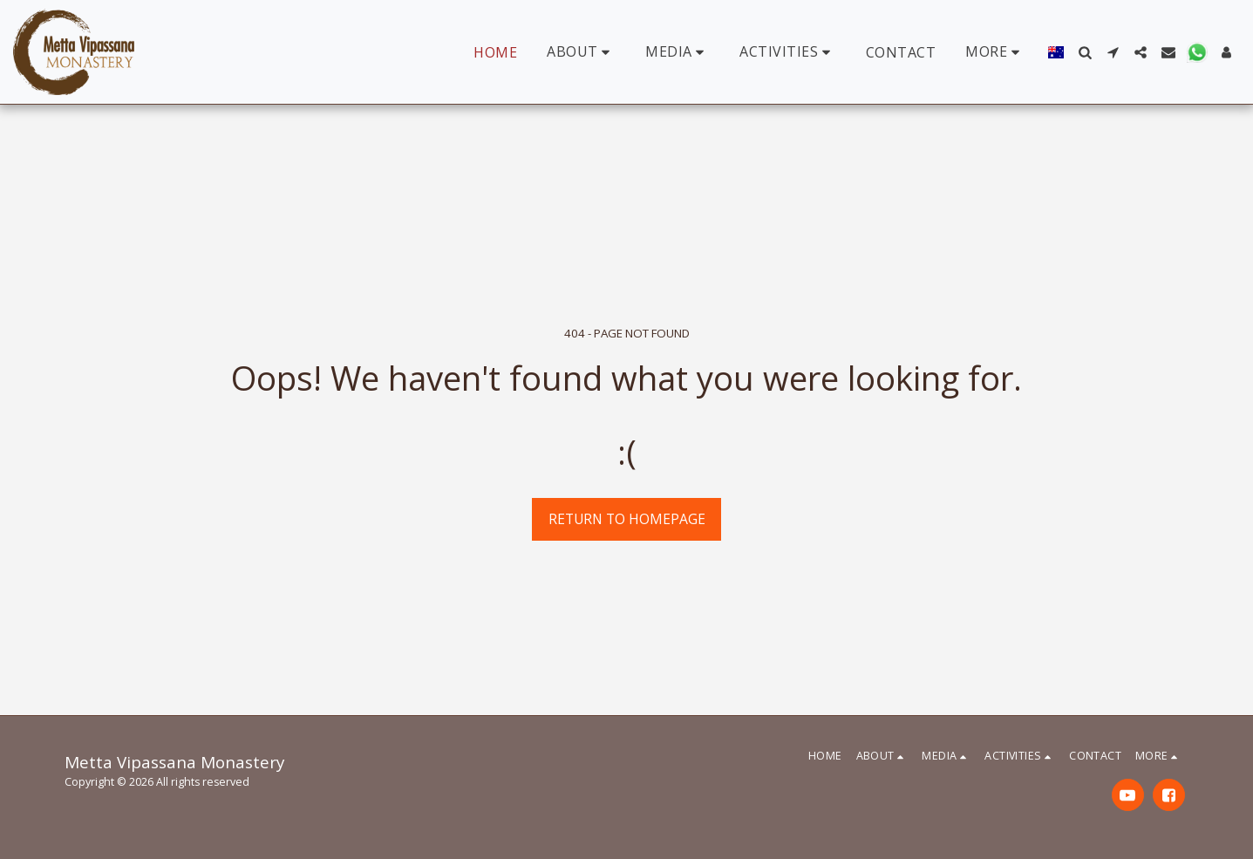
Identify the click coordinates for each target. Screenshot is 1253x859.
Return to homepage (626, 518)
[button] (581, 51)
